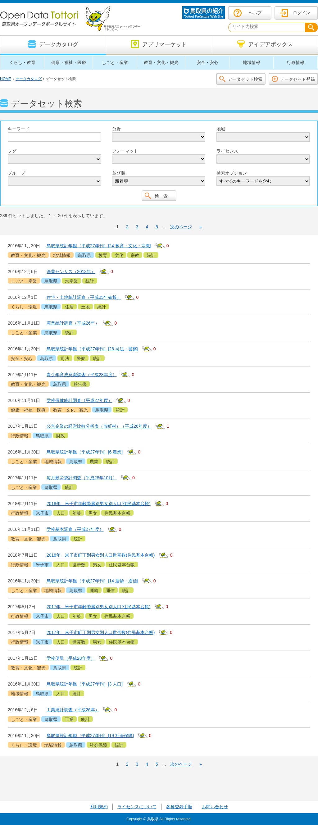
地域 (220, 128)
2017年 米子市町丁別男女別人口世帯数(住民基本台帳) (101, 632)
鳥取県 (152, 819)
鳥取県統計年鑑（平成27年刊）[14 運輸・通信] (92, 580)
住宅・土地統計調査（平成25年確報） (84, 297)
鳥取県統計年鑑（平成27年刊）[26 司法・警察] (92, 348)
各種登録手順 (179, 806)
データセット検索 (245, 79)
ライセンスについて (137, 806)
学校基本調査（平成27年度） (75, 529)
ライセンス (227, 150)
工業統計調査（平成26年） (73, 709)
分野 (116, 128)
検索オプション (231, 173)
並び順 (118, 173)
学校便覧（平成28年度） (71, 658)
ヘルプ (254, 12)
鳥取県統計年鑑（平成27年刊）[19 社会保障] (90, 735)
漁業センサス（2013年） (71, 271)
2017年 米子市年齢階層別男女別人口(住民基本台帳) (98, 606)
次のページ (181, 226)
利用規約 (99, 806)
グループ (16, 173)
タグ (12, 150)
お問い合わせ (215, 806)
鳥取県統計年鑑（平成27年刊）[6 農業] (85, 451)
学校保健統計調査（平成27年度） (79, 400)
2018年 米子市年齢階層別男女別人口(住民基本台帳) (98, 503)
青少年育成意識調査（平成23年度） (82, 374)
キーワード (19, 128)
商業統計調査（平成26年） (73, 323)
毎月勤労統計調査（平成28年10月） (82, 477)
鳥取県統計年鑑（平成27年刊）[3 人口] (85, 683)
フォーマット (125, 150)
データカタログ (29, 79)
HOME (5, 79)
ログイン (301, 12)
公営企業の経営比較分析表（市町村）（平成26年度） (99, 426)
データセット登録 (297, 79)
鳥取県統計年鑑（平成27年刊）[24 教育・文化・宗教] (99, 245)
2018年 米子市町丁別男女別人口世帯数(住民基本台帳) (101, 555)
